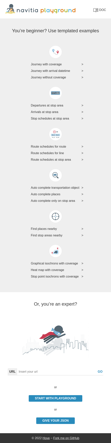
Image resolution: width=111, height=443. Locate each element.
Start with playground (55, 398)
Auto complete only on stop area (53, 200)
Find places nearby (44, 228)
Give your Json (55, 420)
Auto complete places (45, 194)
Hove (46, 438)
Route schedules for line (47, 153)
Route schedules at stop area (51, 159)
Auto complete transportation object (55, 187)
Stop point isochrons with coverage (55, 276)
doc (99, 10)
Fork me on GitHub (66, 438)
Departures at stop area (47, 105)
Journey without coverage (48, 77)
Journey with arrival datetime (50, 70)
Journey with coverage (46, 64)
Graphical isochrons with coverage (54, 263)
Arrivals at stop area (44, 112)
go (100, 371)
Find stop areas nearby (46, 235)
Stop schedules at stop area (50, 118)
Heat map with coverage (47, 270)
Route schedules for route (48, 146)
